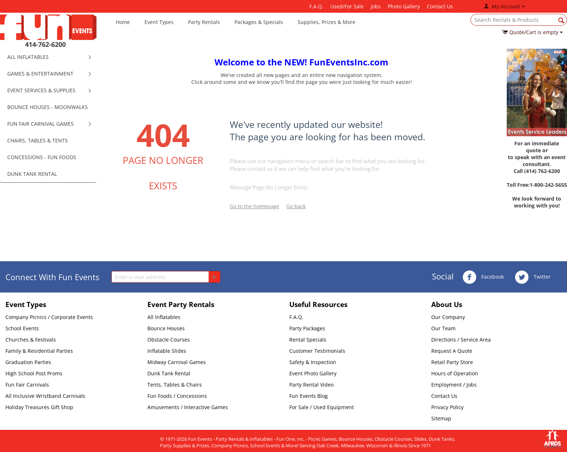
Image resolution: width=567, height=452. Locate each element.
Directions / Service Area (461, 339)
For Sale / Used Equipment (321, 407)
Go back (296, 206)
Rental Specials (307, 339)
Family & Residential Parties (39, 350)
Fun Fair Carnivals (27, 384)
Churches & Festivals (30, 339)
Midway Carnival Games (176, 362)
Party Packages (307, 328)
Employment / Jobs (454, 384)
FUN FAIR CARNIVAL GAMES (40, 123)
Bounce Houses (166, 328)
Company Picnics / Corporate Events (49, 317)
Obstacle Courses (168, 339)
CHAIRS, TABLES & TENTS (37, 140)
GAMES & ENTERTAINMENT (40, 73)
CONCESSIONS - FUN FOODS (41, 157)
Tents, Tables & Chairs (174, 384)
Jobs (376, 6)
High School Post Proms (33, 373)
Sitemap (441, 418)
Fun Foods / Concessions (177, 395)
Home (123, 22)
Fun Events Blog (308, 395)
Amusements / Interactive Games (187, 407)
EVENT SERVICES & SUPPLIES (41, 90)
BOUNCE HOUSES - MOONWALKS (47, 107)
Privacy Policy (447, 407)
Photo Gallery (404, 6)
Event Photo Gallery (312, 373)
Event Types (159, 22)
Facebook (483, 277)
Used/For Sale (347, 6)
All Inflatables (163, 317)
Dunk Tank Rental (168, 373)
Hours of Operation (454, 373)
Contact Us (440, 6)
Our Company (448, 317)
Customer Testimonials (317, 350)
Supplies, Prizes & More (326, 22)
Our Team (443, 328)
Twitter (533, 277)
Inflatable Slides (166, 350)
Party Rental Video (311, 384)
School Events (22, 328)
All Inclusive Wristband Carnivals (45, 395)
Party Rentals (204, 22)
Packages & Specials (258, 22)
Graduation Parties (28, 362)
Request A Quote (451, 350)
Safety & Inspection (312, 362)
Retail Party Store (452, 362)
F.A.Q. (316, 6)
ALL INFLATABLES (28, 56)
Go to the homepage (254, 206)
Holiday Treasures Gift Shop (39, 407)
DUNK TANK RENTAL (32, 173)
